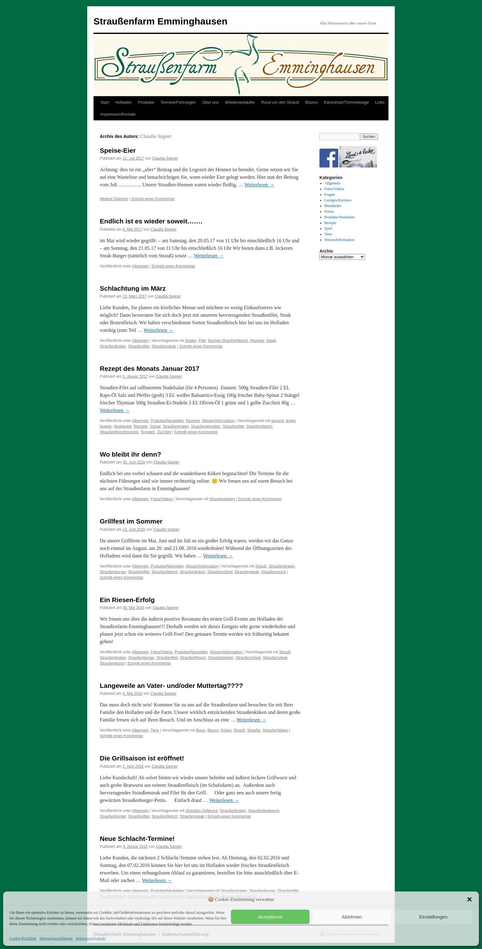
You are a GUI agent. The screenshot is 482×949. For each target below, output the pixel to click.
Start (104, 102)
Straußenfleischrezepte (119, 432)
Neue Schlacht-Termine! (137, 838)
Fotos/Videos (162, 499)
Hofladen (123, 102)
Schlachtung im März (133, 288)
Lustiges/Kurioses (338, 200)
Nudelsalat (123, 426)
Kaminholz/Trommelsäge (346, 102)
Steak (271, 340)
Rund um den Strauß (280, 102)
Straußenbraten (113, 346)
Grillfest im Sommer (131, 521)
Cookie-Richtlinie (22, 938)
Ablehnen (352, 916)
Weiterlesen (259, 184)
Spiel (328, 228)
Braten (190, 340)
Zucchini (164, 432)
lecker (291, 421)
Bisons (311, 102)
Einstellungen (433, 916)
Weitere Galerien (114, 199)
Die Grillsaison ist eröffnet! (142, 758)
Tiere (155, 730)
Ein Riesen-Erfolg (127, 599)
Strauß (260, 566)
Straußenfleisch (259, 426)
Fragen (329, 194)
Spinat (155, 426)
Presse (329, 211)
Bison (200, 730)
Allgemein (140, 266)
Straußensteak (164, 346)
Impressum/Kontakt (90, 938)
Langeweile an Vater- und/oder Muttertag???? (171, 685)
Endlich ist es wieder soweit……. (151, 221)
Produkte (146, 102)
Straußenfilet (138, 346)
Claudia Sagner (156, 136)
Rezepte (257, 340)
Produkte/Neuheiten (167, 421)
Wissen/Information (218, 421)
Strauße (253, 730)
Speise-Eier (118, 150)
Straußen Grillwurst (201, 811)
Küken (226, 730)
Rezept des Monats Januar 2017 (149, 368)
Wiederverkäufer (240, 102)
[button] (469, 899)
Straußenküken (222, 499)
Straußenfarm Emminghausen (161, 21)
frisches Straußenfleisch (228, 340)
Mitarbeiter (332, 206)
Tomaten (148, 432)
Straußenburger (113, 572)
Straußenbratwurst (263, 811)
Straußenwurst (273, 572)
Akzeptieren (270, 916)
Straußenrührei (220, 572)
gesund (277, 421)
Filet (202, 340)
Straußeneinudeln (206, 426)
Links (379, 102)
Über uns (210, 102)
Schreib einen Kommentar (153, 199)
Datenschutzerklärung (56, 938)
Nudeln (106, 426)
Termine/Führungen (178, 102)
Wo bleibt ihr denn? (130, 454)
